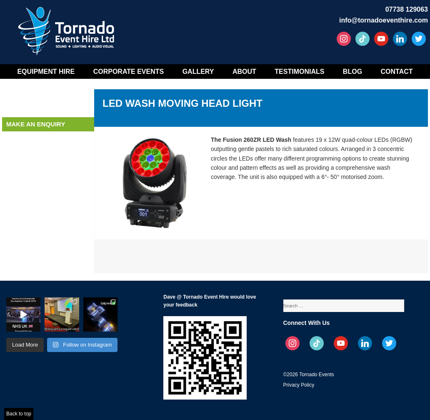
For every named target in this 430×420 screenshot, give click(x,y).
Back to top (18, 414)
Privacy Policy (299, 385)
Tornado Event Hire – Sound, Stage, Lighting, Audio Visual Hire (67, 28)
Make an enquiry (35, 124)
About (244, 71)
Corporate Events (128, 71)
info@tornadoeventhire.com (383, 20)
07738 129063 (406, 9)
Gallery (198, 71)
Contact (397, 71)
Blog (352, 71)
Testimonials (299, 71)
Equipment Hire (46, 71)
